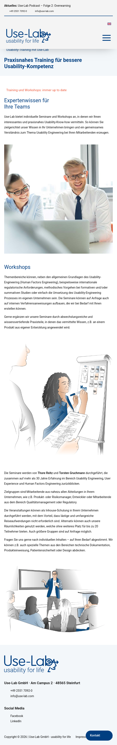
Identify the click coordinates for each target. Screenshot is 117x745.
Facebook (16, 716)
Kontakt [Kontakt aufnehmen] (95, 735)
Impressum (83, 737)
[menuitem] (109, 23)
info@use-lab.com (44, 11)
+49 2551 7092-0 (18, 11)
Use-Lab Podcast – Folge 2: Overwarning (37, 5)
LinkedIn (15, 721)
